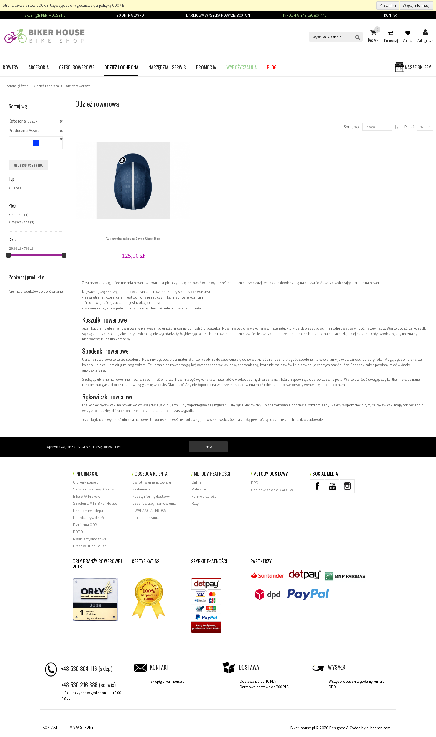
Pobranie (199, 489)
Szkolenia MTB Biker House (95, 503)
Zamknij (389, 5)
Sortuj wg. (348, 127)
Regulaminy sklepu (88, 510)
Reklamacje (141, 489)
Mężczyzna (20, 222)
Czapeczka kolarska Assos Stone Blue (133, 238)
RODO (78, 532)
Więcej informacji (416, 5)
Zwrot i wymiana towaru (151, 482)
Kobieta (17, 215)
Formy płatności (204, 496)
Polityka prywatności (89, 517)
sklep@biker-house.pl (168, 681)
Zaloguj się (425, 32)
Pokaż (409, 127)
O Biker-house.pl (86, 482)
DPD (254, 482)
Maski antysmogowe (89, 539)
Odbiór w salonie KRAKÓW (272, 490)
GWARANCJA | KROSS (149, 510)
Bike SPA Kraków (86, 496)
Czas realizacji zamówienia (154, 503)
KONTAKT (50, 727)
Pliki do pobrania (145, 517)
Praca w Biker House (89, 546)
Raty (195, 503)
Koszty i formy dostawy (151, 496)
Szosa (16, 188)
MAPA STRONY (81, 727)
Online (197, 482)
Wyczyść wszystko (28, 165)
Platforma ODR (85, 525)
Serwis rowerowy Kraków (93, 489)
